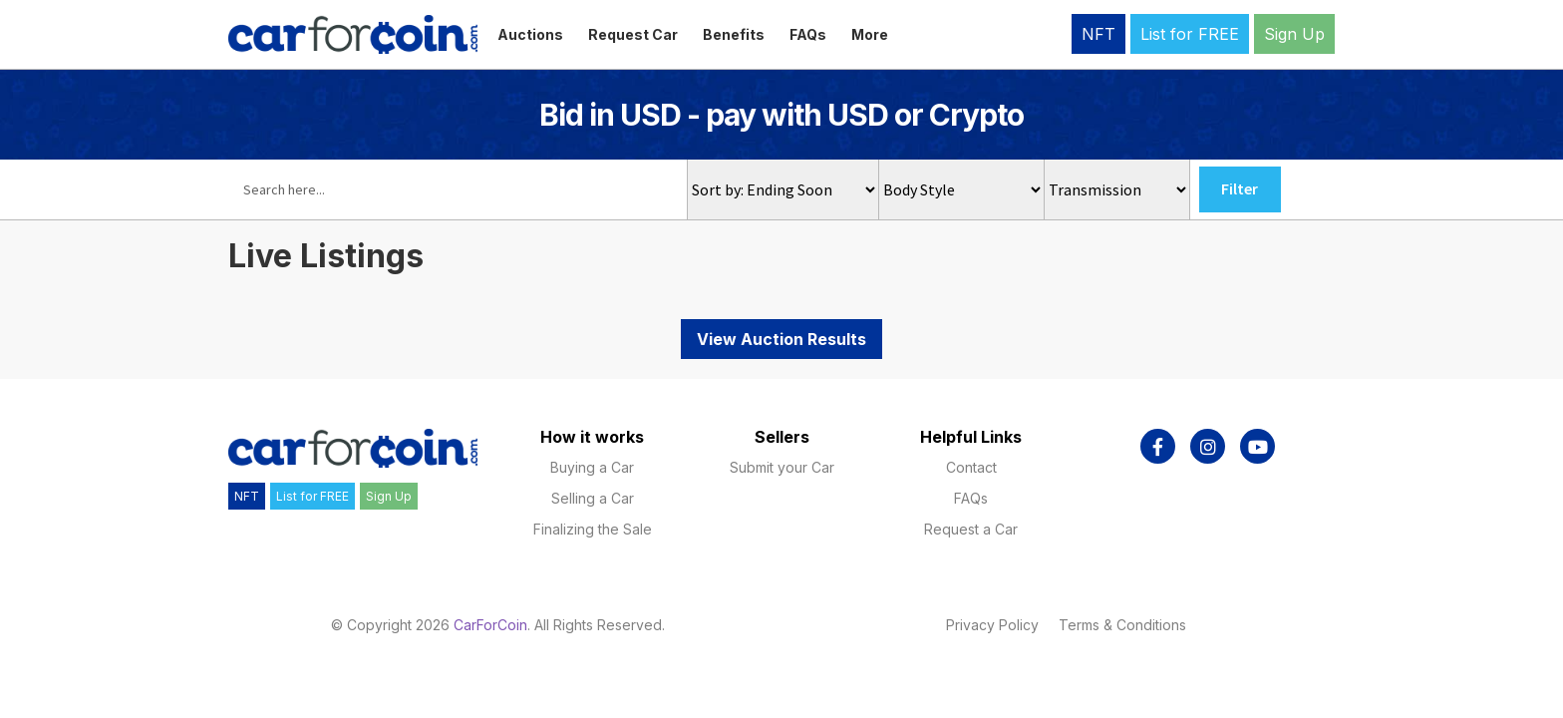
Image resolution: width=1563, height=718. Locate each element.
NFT (1098, 34)
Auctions (530, 34)
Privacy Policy (992, 624)
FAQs (807, 34)
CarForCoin (490, 624)
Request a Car (971, 529)
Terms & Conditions (1122, 624)
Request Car (633, 34)
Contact (971, 467)
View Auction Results (781, 339)
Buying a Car (592, 467)
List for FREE (1189, 34)
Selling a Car (592, 498)
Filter (1239, 188)
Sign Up (1294, 34)
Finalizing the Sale (592, 529)
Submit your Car (782, 467)
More (869, 34)
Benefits (734, 34)
